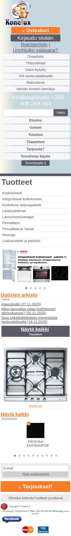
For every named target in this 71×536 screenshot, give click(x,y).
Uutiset (35, 127)
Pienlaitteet (11, 223)
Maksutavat (35, 82)
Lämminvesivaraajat (18, 217)
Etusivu (35, 120)
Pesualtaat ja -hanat (18, 229)
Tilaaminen (35, 142)
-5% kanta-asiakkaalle (35, 76)
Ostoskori (35, 30)
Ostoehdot (35, 57)
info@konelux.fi (22, 511)
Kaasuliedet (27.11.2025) (21, 304)
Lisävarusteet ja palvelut (21, 241)
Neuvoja (8, 235)
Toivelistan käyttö (35, 156)
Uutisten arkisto (19, 295)
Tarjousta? (36, 149)
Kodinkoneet (12, 193)
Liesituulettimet (14, 211)
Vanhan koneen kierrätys (35, 89)
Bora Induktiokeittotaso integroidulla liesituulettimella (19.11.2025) (29, 320)
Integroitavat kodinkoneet (22, 199)
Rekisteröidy (34, 44)
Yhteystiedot (35, 63)
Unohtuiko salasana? (35, 50)
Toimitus (35, 135)
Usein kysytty (35, 70)
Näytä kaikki (35, 329)
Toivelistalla (35, 163)
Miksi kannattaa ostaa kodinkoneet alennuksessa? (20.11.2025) (28, 311)
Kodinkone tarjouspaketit (21, 205)
